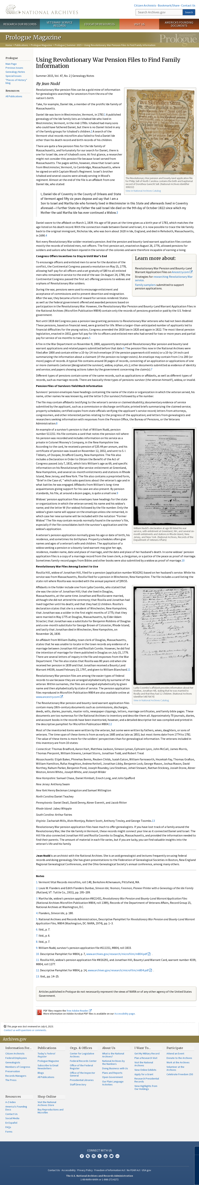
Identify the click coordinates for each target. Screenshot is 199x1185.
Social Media (12, 1118)
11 (128, 669)
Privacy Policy (85, 1170)
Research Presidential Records (146, 1080)
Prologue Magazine (41, 45)
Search (189, 12)
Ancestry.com (182, 272)
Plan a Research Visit (145, 1058)
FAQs (8, 1127)
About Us (108, 1048)
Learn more (168, 1178)
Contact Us (188, 5)
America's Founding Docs (16, 1108)
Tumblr (99, 1156)
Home (9, 45)
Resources (13, 1096)
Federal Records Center (83, 1061)
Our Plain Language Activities (113, 1083)
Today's (46, 1055)
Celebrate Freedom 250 (180, 1074)
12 (110, 724)
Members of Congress (17, 1067)
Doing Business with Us (115, 1068)
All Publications (14, 96)
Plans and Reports (112, 1072)
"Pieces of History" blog (16, 81)
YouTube (105, 1156)
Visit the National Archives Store (47, 1103)
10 (183, 560)
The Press (11, 1080)
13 (153, 821)
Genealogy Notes (15, 71)
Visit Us (139, 24)
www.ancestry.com (49, 697)
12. (38, 970)
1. (37, 882)
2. (37, 888)
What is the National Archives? (113, 1055)
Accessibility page (124, 1013)
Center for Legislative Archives (82, 1055)
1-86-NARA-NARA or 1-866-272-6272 (99, 1179)
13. (38, 976)
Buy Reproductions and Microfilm (50, 1111)
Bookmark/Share (169, 5)
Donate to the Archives (179, 1058)
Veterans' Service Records (60, 24)
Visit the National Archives (143, 1064)
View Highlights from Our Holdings (145, 1087)
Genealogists (12, 1062)
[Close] (194, 1150)
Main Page (11, 63)
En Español (11, 1122)
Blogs (41, 1072)
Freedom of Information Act (109, 1170)
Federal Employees (16, 1058)
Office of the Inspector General (82, 1074)
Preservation (12, 1071)
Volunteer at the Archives (175, 1068)
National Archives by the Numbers (113, 1062)
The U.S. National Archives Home (42, 9)
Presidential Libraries (82, 1080)
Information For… (18, 1048)
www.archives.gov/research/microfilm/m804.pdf (116, 954)
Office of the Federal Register (81, 1067)
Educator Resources (99, 24)
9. (37, 948)
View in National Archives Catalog (143, 190)
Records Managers (15, 1075)
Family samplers (145, 285)
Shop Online (47, 1096)
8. (37, 941)
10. (38, 954)
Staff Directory (78, 1084)
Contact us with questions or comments (25, 1030)
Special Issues (14, 76)
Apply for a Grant (143, 1074)
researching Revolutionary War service (164, 278)
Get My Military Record (146, 1053)
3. (37, 898)
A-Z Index (10, 1102)
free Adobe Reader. (79, 1010)
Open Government (112, 1077)
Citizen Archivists (145, 5)
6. (37, 929)
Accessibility (69, 1170)
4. (37, 913)
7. (37, 935)
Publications (21, 45)
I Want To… (142, 1048)
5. (37, 919)
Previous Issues (14, 67)
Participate (175, 1048)
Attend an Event (175, 1053)
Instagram (93, 1156)
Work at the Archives (178, 1062)
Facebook (82, 1156)
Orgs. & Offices (81, 1048)
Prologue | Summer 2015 (68, 45)
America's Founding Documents (179, 24)
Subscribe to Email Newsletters (48, 1067)
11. (38, 960)
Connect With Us (99, 1150)
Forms (8, 1131)
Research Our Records (20, 24)
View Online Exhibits (145, 1069)
